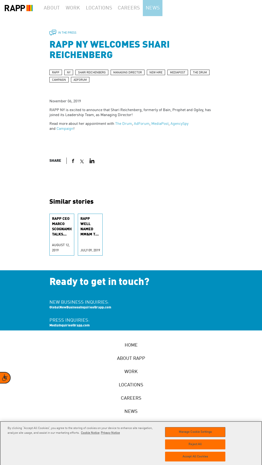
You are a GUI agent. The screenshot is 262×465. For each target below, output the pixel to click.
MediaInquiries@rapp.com (69, 325)
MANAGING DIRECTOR (127, 72)
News (161, 8)
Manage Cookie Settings (195, 434)
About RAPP (131, 358)
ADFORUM (80, 80)
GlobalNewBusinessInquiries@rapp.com (80, 307)
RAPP (55, 72)
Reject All (195, 447)
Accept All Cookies (195, 459)
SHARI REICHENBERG (92, 72)
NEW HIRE (155, 72)
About (53, 8)
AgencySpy (179, 124)
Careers (135, 8)
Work (78, 8)
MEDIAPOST (177, 72)
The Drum (123, 124)
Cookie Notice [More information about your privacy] (90, 435)
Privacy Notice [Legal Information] (110, 435)
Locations (105, 8)
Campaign (65, 129)
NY (68, 72)
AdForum (141, 124)
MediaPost (160, 124)
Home (131, 345)
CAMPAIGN (59, 80)
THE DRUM (200, 72)
